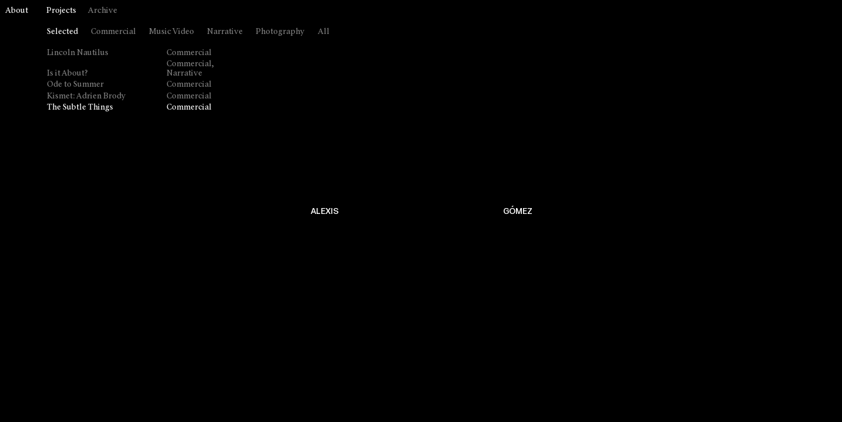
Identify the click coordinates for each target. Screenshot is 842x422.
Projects (61, 11)
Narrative (225, 32)
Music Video (171, 32)
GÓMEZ (517, 211)
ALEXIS (325, 211)
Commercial (113, 32)
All (324, 32)
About (16, 11)
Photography (280, 32)
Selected (62, 32)
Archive (102, 11)
